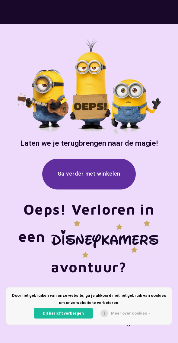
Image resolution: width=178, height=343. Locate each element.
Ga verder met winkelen (89, 174)
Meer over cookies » (130, 313)
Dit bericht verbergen (63, 313)
